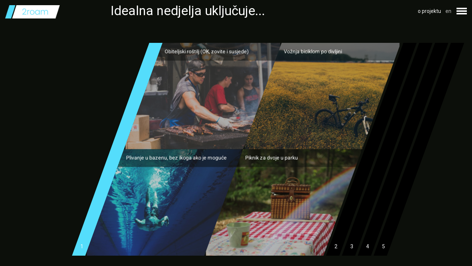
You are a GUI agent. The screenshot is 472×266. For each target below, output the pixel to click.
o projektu (429, 11)
